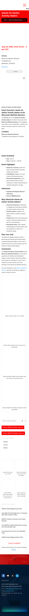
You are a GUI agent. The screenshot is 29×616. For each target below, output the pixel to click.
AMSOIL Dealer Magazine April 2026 (12, 508)
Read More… (5, 67)
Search (14, 71)
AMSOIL (5, 448)
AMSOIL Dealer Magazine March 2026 (12, 537)
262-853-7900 (10, 591)
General (5, 444)
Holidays (5, 441)
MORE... (14, 550)
